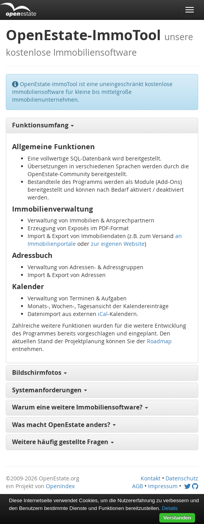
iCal (103, 314)
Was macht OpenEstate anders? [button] (64, 424)
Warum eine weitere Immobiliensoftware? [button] (80, 407)
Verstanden (177, 517)
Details (170, 508)
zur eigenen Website (118, 243)
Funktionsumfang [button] (43, 125)
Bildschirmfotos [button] (39, 372)
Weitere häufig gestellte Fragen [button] (63, 442)
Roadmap (159, 341)
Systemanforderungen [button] (49, 390)
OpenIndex (60, 486)
